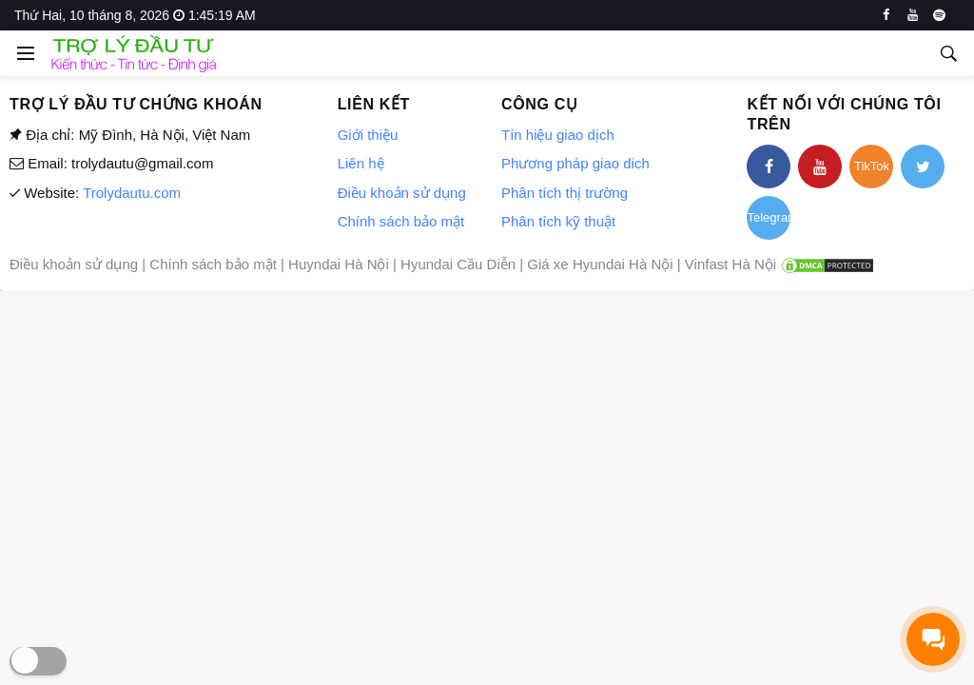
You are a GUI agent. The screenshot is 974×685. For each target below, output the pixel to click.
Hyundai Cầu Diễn (458, 264)
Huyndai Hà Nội (338, 264)
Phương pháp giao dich (575, 163)
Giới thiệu (368, 135)
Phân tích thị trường (564, 193)
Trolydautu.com (132, 193)
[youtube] (912, 15)
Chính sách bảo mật (401, 221)
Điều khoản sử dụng (402, 193)
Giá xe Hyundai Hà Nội (599, 264)
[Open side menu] (22, 53)
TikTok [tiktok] (871, 166)
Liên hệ (361, 163)
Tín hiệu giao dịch (557, 135)
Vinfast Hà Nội (730, 264)
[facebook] (886, 15)
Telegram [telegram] (768, 217)
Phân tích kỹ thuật (558, 221)
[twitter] (923, 166)
